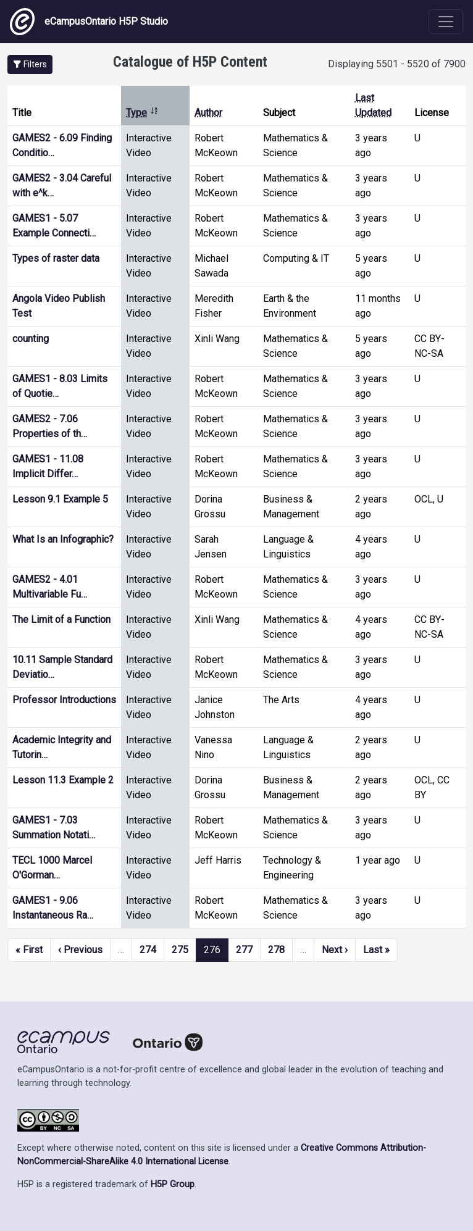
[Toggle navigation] (446, 21)
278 (276, 950)
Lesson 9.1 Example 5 (60, 499)
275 (180, 950)
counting (30, 338)
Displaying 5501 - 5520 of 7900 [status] (397, 64)
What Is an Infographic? (63, 539)
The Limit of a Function (61, 619)
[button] (29, 64)
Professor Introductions (64, 700)
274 (148, 950)
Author (208, 113)
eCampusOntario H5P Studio (89, 21)
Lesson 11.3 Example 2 (63, 780)
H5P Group (173, 1184)
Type (142, 113)
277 (244, 950)
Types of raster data (55, 258)
